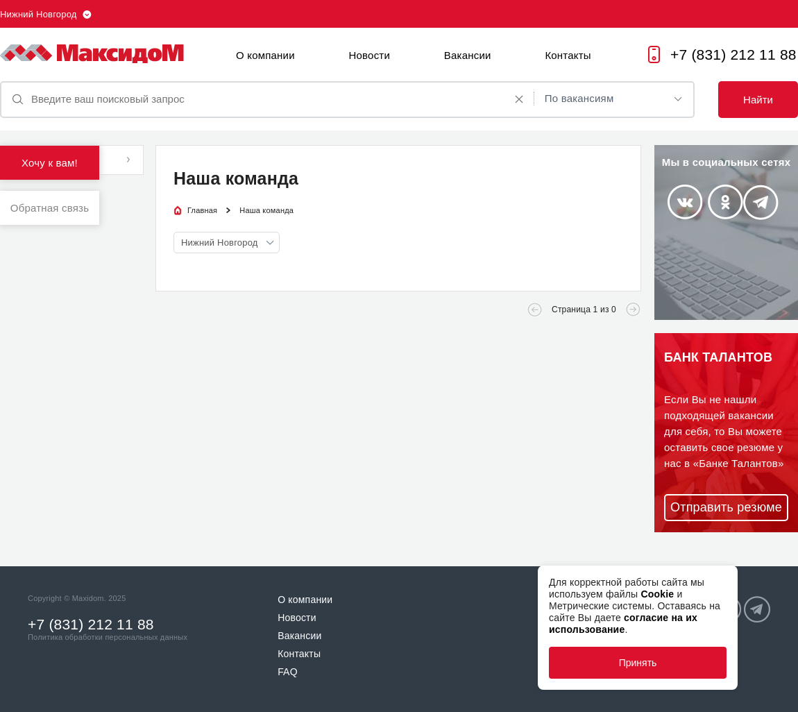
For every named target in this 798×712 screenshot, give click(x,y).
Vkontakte (684, 202)
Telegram (761, 202)
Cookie (657, 594)
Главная (202, 210)
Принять (638, 662)
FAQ (288, 671)
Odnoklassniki (725, 202)
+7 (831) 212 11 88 (733, 54)
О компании (265, 55)
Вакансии (467, 55)
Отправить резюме (726, 507)
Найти (758, 99)
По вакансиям (579, 98)
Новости (369, 55)
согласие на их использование (623, 623)
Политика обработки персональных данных (107, 637)
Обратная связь (49, 208)
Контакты (568, 55)
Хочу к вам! (50, 163)
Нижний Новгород (38, 14)
